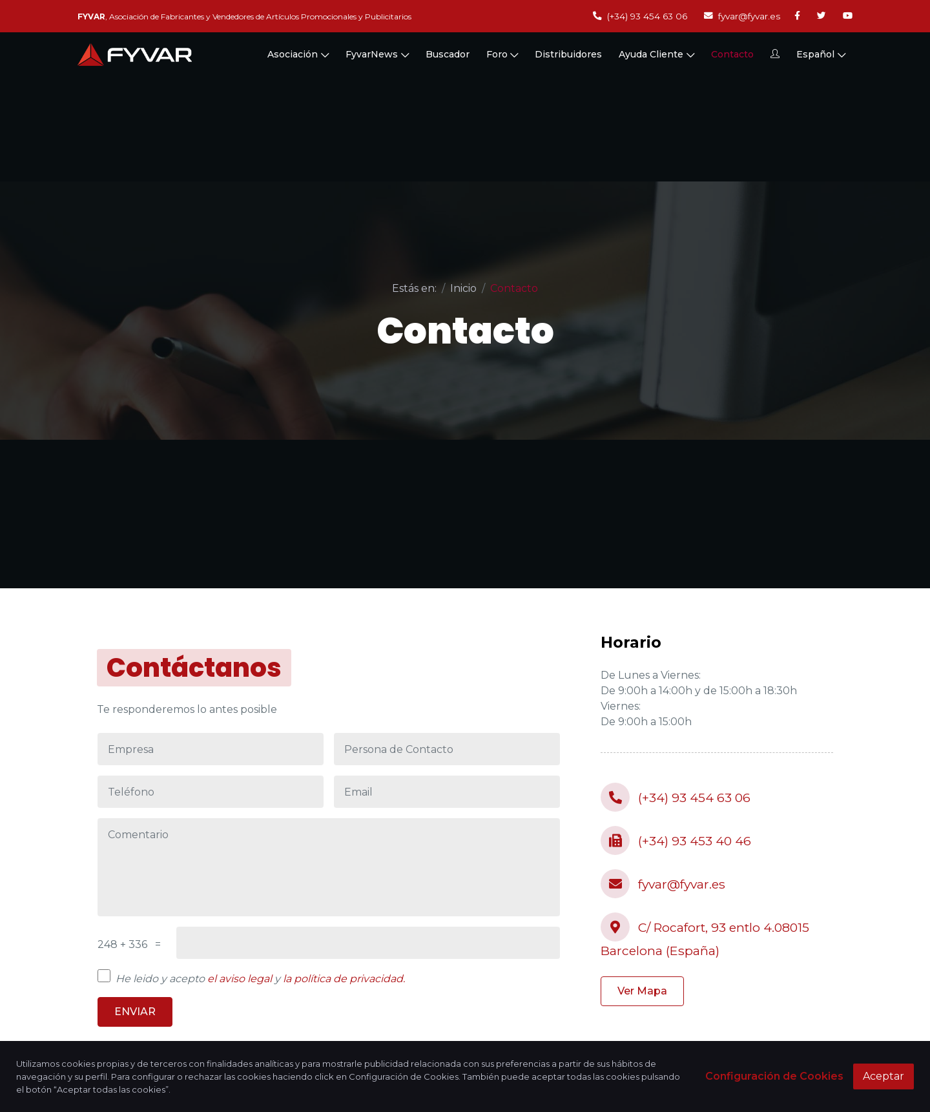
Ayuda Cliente (656, 57)
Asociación (298, 57)
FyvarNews (377, 57)
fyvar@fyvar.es (742, 16)
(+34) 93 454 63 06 (640, 16)
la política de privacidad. (344, 979)
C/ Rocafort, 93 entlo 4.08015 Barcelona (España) (705, 935)
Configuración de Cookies (774, 1076)
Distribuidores (568, 57)
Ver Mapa (642, 991)
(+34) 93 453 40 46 (676, 840)
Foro (502, 57)
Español (820, 57)
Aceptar (883, 1076)
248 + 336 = (129, 944)
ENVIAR (135, 1011)
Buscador (448, 57)
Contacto (732, 57)
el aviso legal (239, 979)
